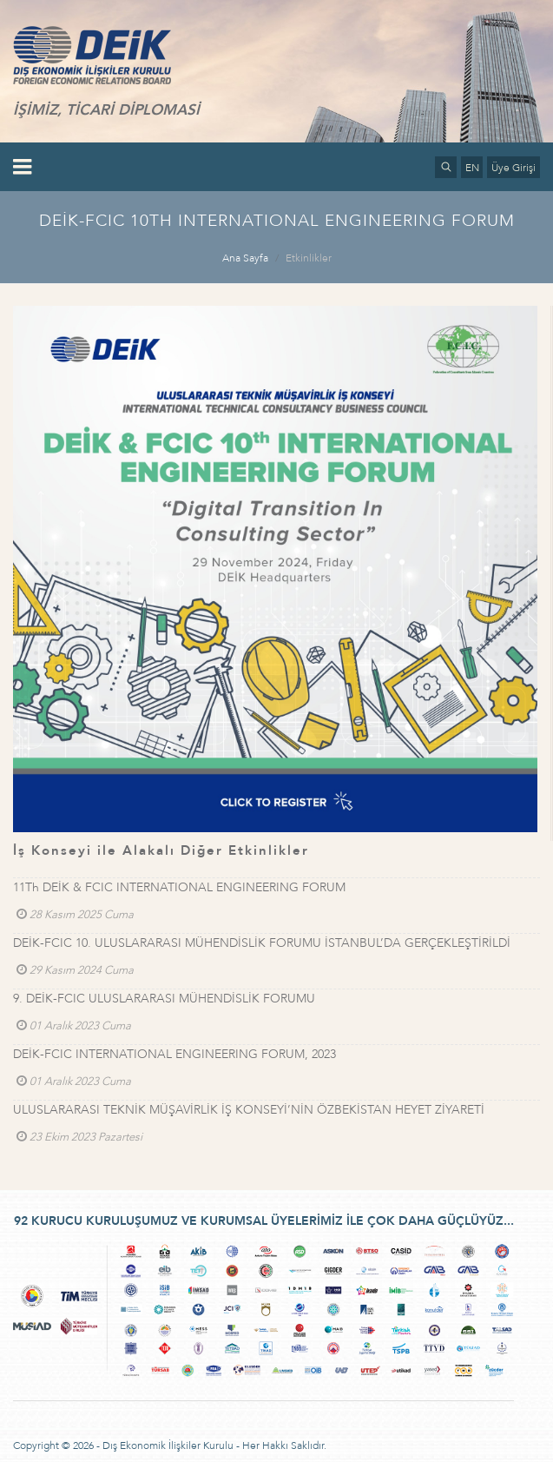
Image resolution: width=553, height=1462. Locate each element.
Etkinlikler (309, 258)
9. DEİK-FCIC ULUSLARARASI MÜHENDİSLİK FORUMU (164, 998)
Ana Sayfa (245, 258)
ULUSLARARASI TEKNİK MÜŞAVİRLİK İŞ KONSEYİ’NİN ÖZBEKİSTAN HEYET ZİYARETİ (248, 1109)
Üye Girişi (513, 168)
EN (472, 168)
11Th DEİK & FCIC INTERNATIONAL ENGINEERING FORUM (179, 887)
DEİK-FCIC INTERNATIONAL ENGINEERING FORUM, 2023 (174, 1054)
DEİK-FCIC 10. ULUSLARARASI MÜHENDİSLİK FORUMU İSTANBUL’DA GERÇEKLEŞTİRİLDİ (261, 943)
